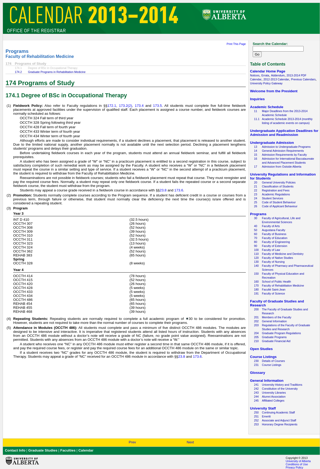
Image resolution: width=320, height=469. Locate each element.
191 (256, 293)
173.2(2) (125, 106)
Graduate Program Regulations (281, 333)
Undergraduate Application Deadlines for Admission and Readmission (284, 133)
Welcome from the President (274, 91)
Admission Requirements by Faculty (284, 154)
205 (256, 337)
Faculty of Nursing (273, 261)
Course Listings (263, 357)
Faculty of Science (273, 293)
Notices (255, 75)
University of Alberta (298, 461)
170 (256, 285)
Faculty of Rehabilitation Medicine (40, 56)
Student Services (272, 198)
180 (256, 289)
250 (256, 412)
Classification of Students (278, 186)
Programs (17, 51)
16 (255, 158)
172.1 (111, 106)
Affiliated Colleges (273, 400)
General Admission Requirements (283, 150)
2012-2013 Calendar (276, 79)
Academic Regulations (276, 194)
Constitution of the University (280, 388)
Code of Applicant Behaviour (279, 206)
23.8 (163, 190)
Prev (132, 442)
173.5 (157, 106)
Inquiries (257, 99)
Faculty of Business (274, 234)
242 (256, 388)
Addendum (278, 75)
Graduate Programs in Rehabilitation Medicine (57, 71)
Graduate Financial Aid (276, 341)
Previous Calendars (303, 79)
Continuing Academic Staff (278, 412)
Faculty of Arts (271, 226)
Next (190, 442)
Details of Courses (273, 360)
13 (255, 146)
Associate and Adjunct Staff (279, 420)
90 (255, 245)
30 (255, 218)
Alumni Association (273, 396)
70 (255, 238)
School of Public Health (276, 281)
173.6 (178, 190)
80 (255, 241)
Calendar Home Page (267, 71)
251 (256, 416)
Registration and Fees (275, 190)
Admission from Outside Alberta (281, 166)
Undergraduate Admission (272, 143)
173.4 (139, 106)
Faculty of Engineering (276, 241)
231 (256, 364)
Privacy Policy (294, 467)
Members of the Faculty (276, 317)
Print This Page (236, 43)
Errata (265, 75)
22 (255, 190)
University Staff (263, 408)
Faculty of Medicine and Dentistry (283, 253)
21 (255, 186)
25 (255, 202)
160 (256, 281)
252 (256, 420)
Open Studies (261, 349)
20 (255, 182)
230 (256, 360)
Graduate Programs (274, 337)
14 (255, 150)
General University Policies (278, 182)
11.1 (257, 119)
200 (256, 309)
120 (256, 257)
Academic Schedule (266, 107)
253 (256, 424)
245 (256, 400)
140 (256, 265)
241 (256, 384)
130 (256, 261)
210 (256, 341)
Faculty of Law (271, 249)
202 (256, 321)
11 (255, 111)
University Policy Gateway (266, 83)
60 (255, 234)
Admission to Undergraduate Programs (286, 146)
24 (255, 198)
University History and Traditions (282, 384)
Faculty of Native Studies (277, 257)
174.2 (18, 71)
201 (256, 317)
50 (255, 230)
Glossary (257, 373)
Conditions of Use (297, 464)
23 (255, 194)
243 (256, 392)
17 (255, 166)
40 (255, 226)
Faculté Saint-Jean (273, 289)
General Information (274, 321)
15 (255, 154)
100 (256, 249)
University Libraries (274, 392)
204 (256, 333)
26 (255, 206)
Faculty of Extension (274, 245)
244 (256, 396)
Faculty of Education (275, 238)
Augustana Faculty (273, 230)
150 (256, 273)
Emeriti (266, 416)
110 (256, 253)
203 (256, 325)
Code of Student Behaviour (279, 202)
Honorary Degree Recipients (279, 424)
